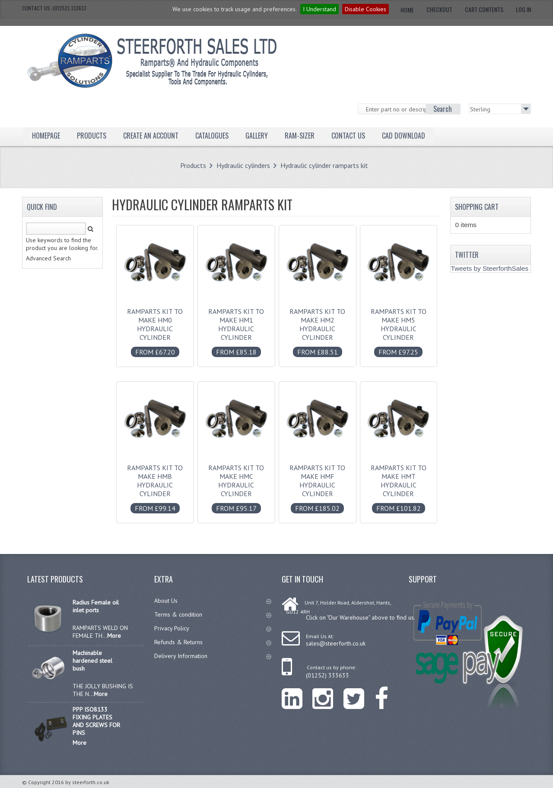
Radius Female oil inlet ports (96, 606)
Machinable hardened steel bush (92, 660)
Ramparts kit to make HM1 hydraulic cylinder (236, 327)
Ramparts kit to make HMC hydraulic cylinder (236, 484)
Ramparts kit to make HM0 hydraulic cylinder (155, 327)
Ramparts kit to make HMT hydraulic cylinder (398, 484)
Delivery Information (212, 656)
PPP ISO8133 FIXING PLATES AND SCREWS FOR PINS (96, 721)
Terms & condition (212, 614)
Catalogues (212, 135)
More (114, 635)
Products (91, 135)
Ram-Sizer (300, 135)
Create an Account (150, 135)
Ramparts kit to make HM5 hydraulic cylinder (398, 327)
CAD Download (403, 135)
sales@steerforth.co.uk (335, 643)
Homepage (46, 135)
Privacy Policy (212, 628)
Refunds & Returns (212, 642)
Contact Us (348, 135)
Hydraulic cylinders (243, 165)
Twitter (467, 255)
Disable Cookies (365, 9)
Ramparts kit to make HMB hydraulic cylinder (155, 484)
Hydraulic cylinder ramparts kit (324, 165)
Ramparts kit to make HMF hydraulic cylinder (317, 484)
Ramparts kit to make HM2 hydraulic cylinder (317, 327)
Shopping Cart (477, 207)
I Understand (319, 9)
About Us (212, 600)
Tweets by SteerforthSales (489, 268)
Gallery (256, 135)
